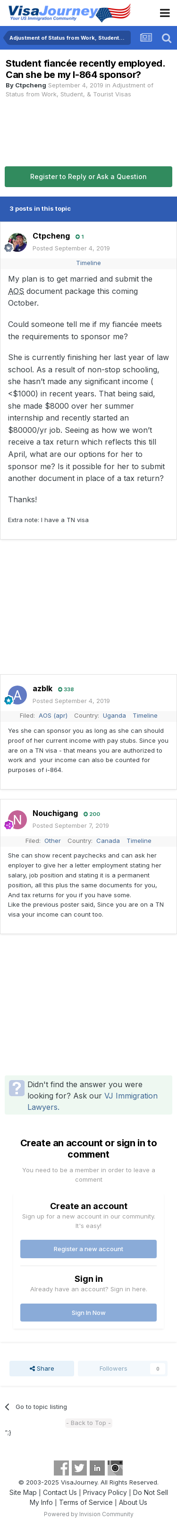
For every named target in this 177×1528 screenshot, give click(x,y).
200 (92, 814)
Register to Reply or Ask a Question (88, 176)
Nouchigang (55, 813)
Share (42, 1368)
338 (66, 689)
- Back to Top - (88, 1422)
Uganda (114, 715)
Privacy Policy (105, 1492)
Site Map (23, 1492)
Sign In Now (89, 1312)
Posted (71, 248)
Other (52, 840)
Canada (108, 840)
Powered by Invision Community (89, 1514)
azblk (42, 688)
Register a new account (88, 1249)
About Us (133, 1502)
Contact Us (60, 1492)
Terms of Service (86, 1502)
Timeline (88, 262)
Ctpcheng (30, 85)
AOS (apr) (53, 715)
